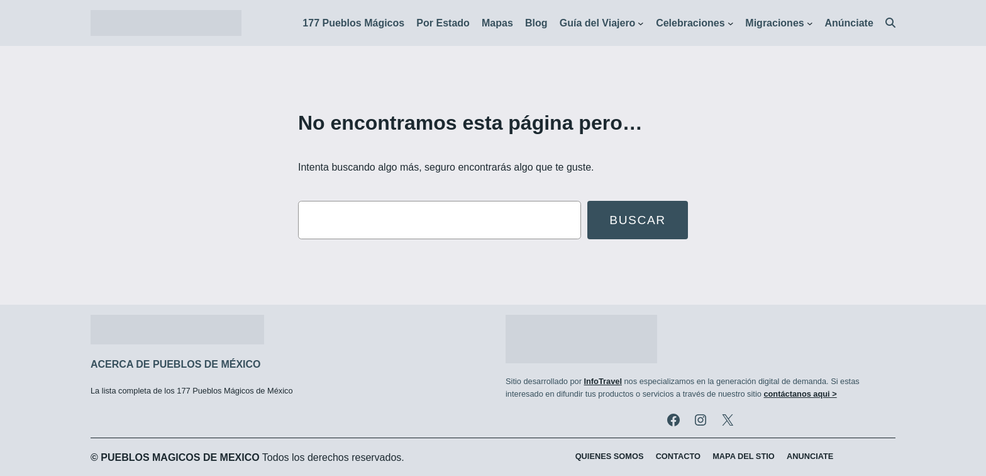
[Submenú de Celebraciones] (731, 23)
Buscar (637, 220)
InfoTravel (602, 381)
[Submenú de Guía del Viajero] (641, 23)
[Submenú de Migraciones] (810, 23)
